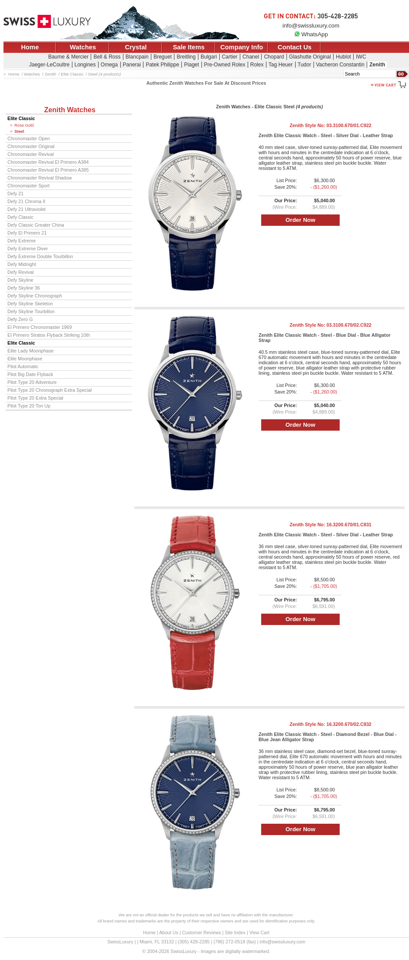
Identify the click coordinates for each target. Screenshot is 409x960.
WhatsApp (311, 34)
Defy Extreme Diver (27, 248)
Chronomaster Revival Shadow (39, 177)
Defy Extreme (21, 240)
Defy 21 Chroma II (26, 201)
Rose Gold (24, 125)
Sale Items (188, 47)
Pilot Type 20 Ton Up (29, 405)
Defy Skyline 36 (23, 287)
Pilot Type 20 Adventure (32, 382)
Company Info (241, 47)
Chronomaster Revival (30, 154)
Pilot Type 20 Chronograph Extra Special (49, 390)
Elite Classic (21, 118)
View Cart (259, 932)
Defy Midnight (21, 264)
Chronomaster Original (31, 146)
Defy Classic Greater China (35, 225)
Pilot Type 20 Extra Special (35, 398)
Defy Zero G (20, 319)
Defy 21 (15, 193)
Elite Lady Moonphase (30, 350)
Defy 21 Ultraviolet (26, 209)
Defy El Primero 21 (27, 232)
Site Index (235, 932)
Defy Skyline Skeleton (30, 303)
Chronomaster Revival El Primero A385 (48, 170)
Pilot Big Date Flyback (30, 374)
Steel (19, 131)
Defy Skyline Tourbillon (31, 311)
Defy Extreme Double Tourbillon (40, 256)
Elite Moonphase (24, 358)
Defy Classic (20, 217)
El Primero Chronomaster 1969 (39, 327)
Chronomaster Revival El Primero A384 (48, 162)
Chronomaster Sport (28, 185)
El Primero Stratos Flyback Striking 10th (48, 335)
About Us (168, 932)
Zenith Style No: (331, 125)
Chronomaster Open (28, 138)
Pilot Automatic (22, 366)
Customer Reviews (201, 932)
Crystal (136, 47)
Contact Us (295, 47)
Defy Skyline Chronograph (34, 295)
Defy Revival (20, 272)
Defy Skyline (20, 280)
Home (30, 47)
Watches (83, 47)
